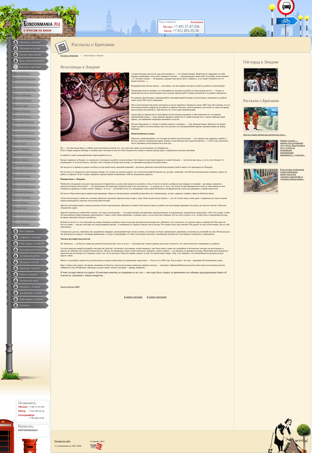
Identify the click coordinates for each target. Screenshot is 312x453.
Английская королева (24, 133)
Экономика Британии (24, 122)
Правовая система (22, 117)
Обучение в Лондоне (30, 42)
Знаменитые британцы (24, 138)
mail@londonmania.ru (28, 429)
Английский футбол (30, 256)
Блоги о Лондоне (22, 197)
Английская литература (25, 170)
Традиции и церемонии (25, 90)
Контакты (24, 305)
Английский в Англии (31, 293)
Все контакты (197, 22)
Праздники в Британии (25, 79)
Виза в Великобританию (32, 60)
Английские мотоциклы (25, 213)
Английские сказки (23, 154)
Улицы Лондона (21, 224)
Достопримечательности (32, 249)
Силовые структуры (23, 165)
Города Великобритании (25, 127)
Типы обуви (19, 143)
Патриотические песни (25, 181)
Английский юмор (29, 280)
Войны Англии (21, 160)
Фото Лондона (27, 231)
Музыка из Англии (29, 262)
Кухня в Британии (22, 100)
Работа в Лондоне (28, 274)
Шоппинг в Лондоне (30, 286)
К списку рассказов (156, 297)
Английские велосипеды (25, 219)
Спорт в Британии (22, 95)
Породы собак (20, 106)
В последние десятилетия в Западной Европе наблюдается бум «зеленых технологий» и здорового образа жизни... (292, 174)
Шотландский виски (23, 192)
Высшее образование (30, 54)
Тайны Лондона (21, 149)
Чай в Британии (21, 74)
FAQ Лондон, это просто (32, 243)
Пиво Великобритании (24, 187)
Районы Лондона (22, 111)
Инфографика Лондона (31, 299)
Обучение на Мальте (30, 48)
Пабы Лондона (21, 203)
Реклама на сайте (62, 441)
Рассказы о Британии (30, 67)
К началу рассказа (133, 297)
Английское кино (22, 176)
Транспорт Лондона (30, 268)
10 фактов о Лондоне (30, 237)
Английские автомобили (25, 84)
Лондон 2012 (20, 208)
